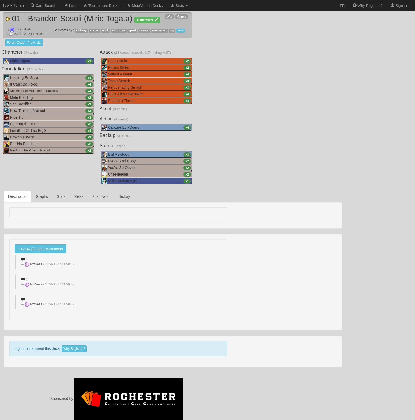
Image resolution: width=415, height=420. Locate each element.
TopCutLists (23, 29)
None (180, 30)
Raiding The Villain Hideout (48, 150)
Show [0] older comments (40, 249)
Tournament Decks (101, 5)
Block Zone (118, 30)
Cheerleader (146, 174)
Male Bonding (48, 97)
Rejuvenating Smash (146, 87)
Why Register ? (368, 5)
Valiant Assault (146, 74)
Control (94, 30)
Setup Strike (146, 61)
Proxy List (35, 42)
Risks (78, 196)
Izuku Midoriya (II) (146, 181)
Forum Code (16, 42)
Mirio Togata (48, 61)
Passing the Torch (48, 124)
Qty (172, 30)
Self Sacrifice (48, 104)
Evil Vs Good (146, 154)
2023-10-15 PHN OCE (27, 34)
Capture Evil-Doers (146, 127)
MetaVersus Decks (145, 5)
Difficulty (81, 30)
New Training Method (48, 111)
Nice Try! (48, 117)
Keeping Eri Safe (48, 78)
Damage (144, 30)
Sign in (399, 5)
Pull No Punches (48, 144)
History (124, 196)
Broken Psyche (48, 137)
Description (17, 196)
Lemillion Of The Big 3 (48, 130)
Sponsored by (116, 398)
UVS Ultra (13, 5)
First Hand (101, 196)
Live (70, 5)
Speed (132, 30)
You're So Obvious (146, 168)
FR (342, 5)
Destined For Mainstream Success (48, 91)
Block (105, 30)
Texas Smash (146, 81)
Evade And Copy (146, 161)
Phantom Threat (146, 101)
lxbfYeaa (36, 264)
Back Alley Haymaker (146, 94)
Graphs (42, 196)
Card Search (43, 5)
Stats (179, 5)
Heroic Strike (146, 67)
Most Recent (159, 30)
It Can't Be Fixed (48, 84)
